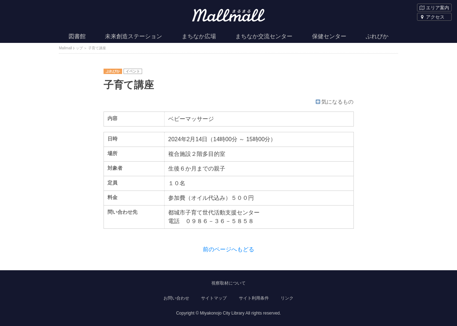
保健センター (329, 36)
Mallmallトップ (71, 48)
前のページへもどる (228, 249)
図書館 (77, 36)
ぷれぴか (377, 36)
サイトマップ (214, 298)
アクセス (432, 17)
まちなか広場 (199, 36)
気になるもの (334, 102)
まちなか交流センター (263, 36)
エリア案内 (434, 7)
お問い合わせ (176, 298)
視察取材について (228, 283)
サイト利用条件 (254, 298)
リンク (287, 298)
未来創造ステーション (133, 36)
